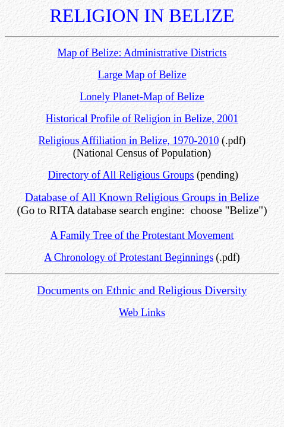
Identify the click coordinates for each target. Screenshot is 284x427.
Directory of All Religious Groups (121, 175)
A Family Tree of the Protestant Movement (142, 235)
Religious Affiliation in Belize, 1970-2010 (128, 140)
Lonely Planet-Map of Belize (142, 97)
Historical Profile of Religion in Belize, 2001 (142, 119)
